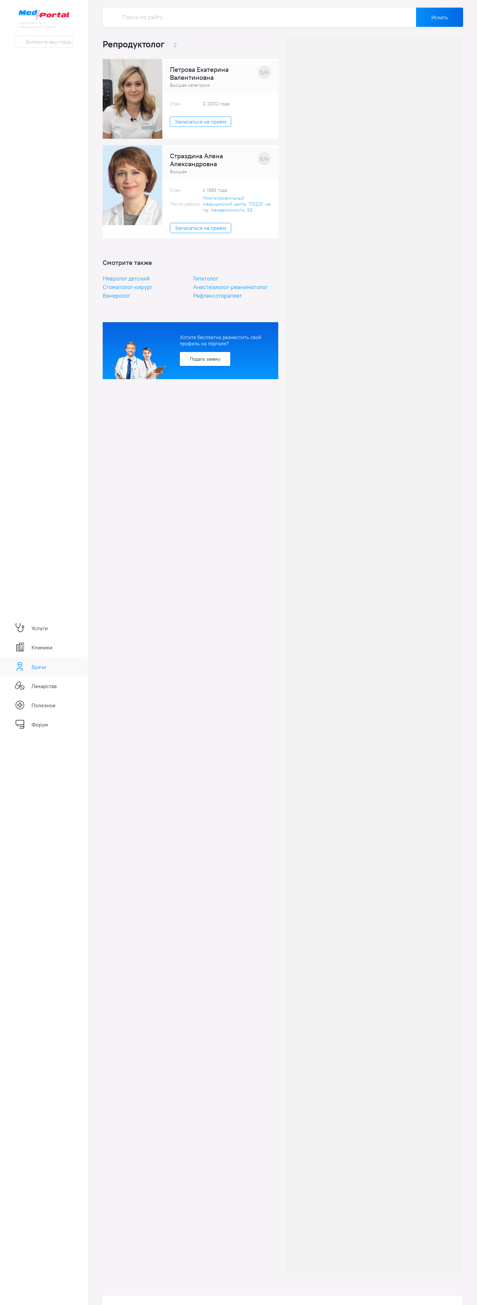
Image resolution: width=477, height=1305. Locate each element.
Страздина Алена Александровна (196, 160)
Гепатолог (205, 278)
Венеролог (116, 295)
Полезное (35, 705)
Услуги (31, 628)
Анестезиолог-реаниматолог (230, 287)
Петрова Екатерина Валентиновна (199, 73)
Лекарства (36, 686)
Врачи (30, 667)
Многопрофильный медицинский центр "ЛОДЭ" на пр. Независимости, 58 (236, 204)
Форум (31, 724)
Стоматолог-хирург (128, 287)
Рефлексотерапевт (217, 295)
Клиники (33, 647)
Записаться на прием (200, 121)
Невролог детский (126, 278)
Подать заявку (205, 359)
